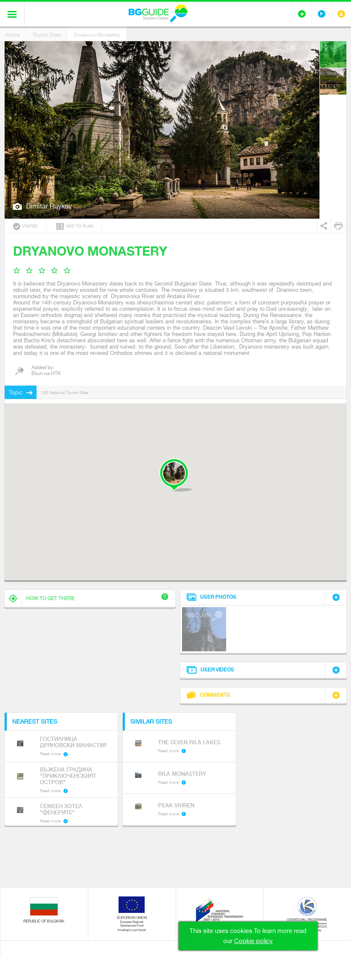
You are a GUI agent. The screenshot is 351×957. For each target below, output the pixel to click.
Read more (50, 753)
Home (13, 35)
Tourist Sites (47, 35)
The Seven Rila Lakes (189, 742)
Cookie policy (253, 941)
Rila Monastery (182, 774)
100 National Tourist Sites (65, 392)
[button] (175, 475)
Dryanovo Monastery (97, 35)
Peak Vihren (176, 805)
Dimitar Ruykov (49, 206)
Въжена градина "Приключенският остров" (68, 776)
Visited (25, 226)
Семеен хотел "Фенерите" (61, 809)
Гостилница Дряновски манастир (73, 742)
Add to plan (74, 226)
